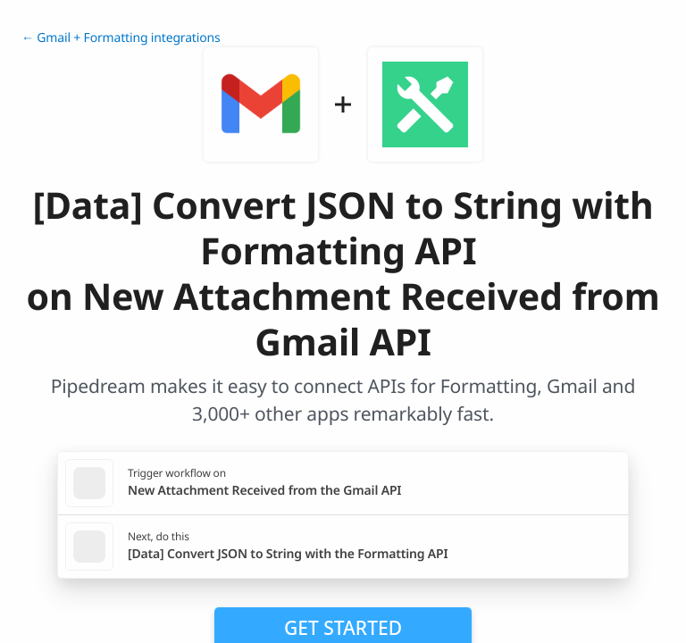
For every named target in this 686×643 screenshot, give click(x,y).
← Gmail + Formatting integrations (121, 37)
